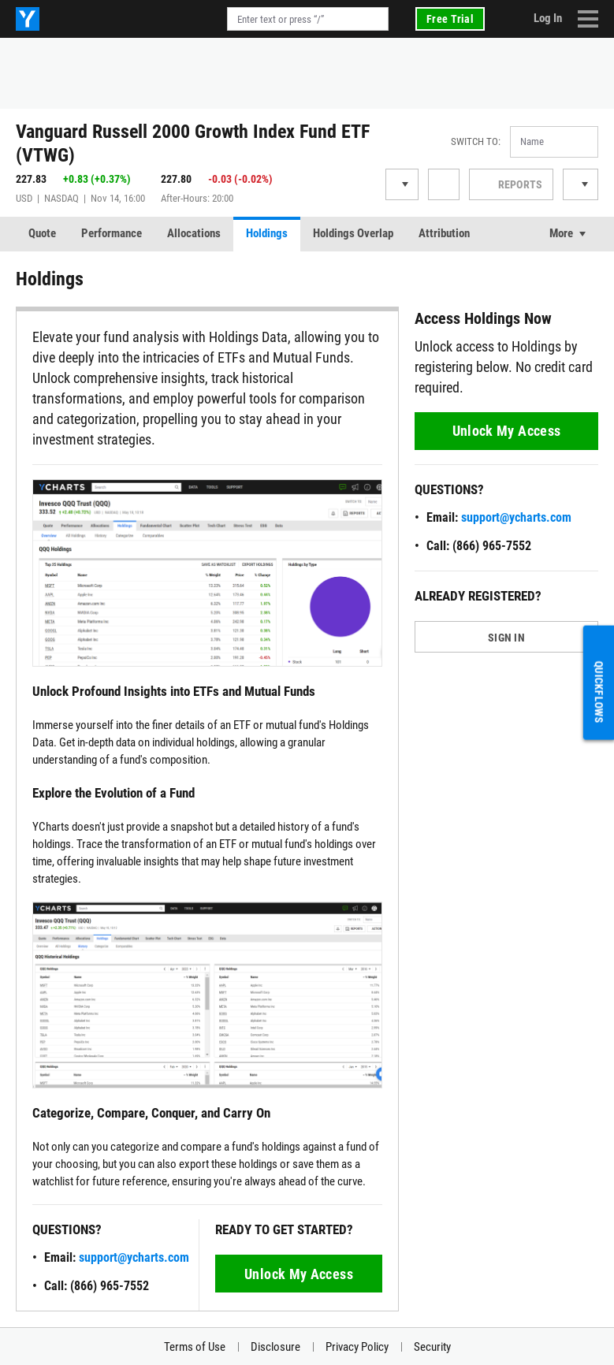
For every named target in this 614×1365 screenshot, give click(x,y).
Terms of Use (194, 1347)
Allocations (194, 233)
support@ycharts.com (134, 1257)
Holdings (267, 233)
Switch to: (476, 141)
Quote (42, 233)
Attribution (444, 233)
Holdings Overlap (353, 233)
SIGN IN (506, 637)
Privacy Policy (357, 1347)
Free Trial (450, 19)
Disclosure (275, 1347)
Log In (548, 18)
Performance (111, 233)
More (561, 233)
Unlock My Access (298, 1274)
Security (432, 1347)
